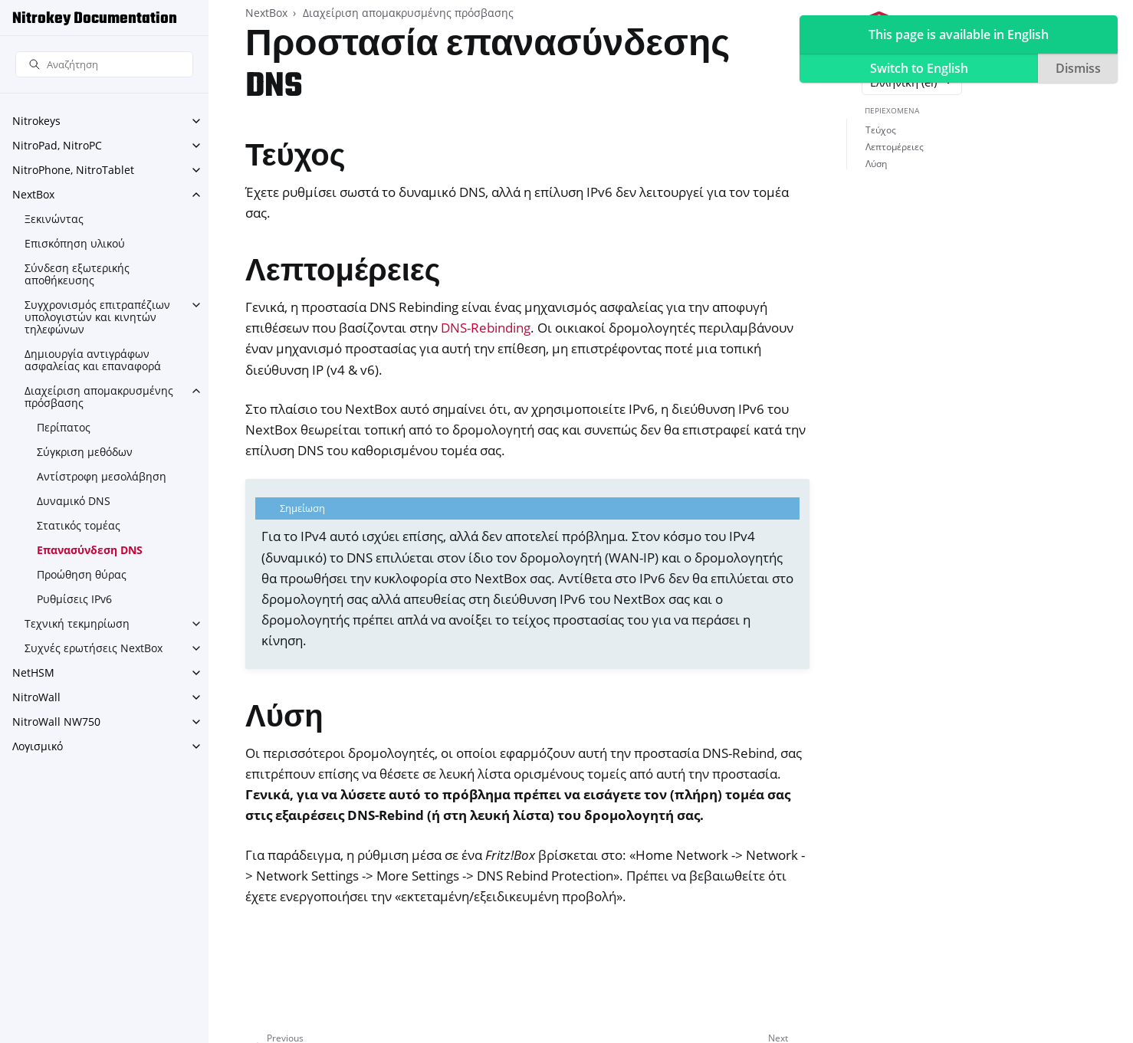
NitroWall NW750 (56, 721)
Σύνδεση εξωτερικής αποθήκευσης (77, 274)
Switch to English (919, 68)
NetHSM (33, 672)
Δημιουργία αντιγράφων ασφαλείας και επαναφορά (93, 359)
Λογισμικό (37, 746)
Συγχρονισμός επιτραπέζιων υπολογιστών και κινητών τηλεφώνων (97, 316)
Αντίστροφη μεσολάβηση (101, 476)
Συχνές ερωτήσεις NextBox (94, 648)
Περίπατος (63, 427)
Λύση (876, 163)
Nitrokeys (36, 120)
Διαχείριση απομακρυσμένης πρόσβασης (99, 396)
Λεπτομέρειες (894, 146)
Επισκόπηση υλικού (75, 243)
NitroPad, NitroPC (57, 145)
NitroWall (36, 697)
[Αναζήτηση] (104, 64)
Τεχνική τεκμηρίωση (77, 623)
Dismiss (1078, 68)
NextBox (33, 194)
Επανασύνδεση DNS (90, 550)
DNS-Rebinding (485, 327)
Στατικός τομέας (78, 525)
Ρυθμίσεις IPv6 (74, 599)
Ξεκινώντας (54, 219)
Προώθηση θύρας (81, 574)
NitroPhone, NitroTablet (73, 169)
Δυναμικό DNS (73, 501)
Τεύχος (880, 129)
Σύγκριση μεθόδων (85, 451)
